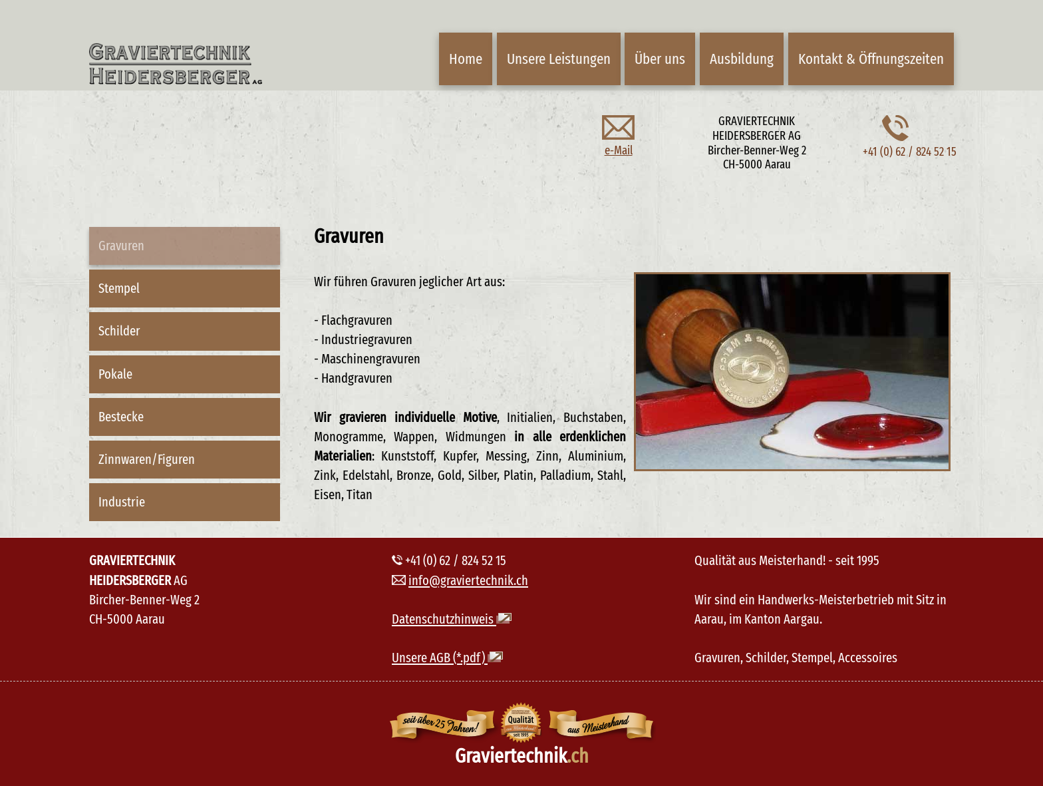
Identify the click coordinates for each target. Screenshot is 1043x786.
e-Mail (618, 143)
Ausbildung (742, 59)
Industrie (121, 502)
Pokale (115, 374)
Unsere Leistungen (559, 59)
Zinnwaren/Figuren (146, 459)
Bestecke (121, 417)
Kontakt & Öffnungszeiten (871, 59)
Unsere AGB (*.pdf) (447, 658)
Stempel (119, 288)
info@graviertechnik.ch (468, 580)
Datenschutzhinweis (452, 619)
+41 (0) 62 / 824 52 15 (910, 144)
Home (465, 59)
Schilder (119, 331)
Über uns (660, 59)
